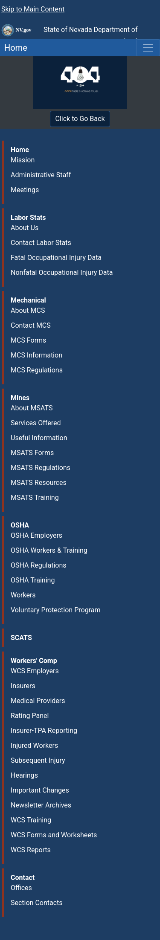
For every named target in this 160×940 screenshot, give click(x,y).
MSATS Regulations (40, 468)
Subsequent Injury (38, 760)
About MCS (28, 310)
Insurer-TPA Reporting (44, 731)
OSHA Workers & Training (49, 550)
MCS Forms (28, 340)
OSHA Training (33, 580)
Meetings (25, 190)
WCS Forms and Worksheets (54, 835)
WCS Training (31, 820)
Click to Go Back (80, 119)
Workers (23, 595)
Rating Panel (30, 716)
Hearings (24, 775)
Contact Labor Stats (41, 243)
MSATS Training (35, 497)
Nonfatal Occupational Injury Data (62, 272)
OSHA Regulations (39, 565)
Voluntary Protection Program (55, 610)
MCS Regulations (37, 370)
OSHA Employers (36, 535)
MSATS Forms (32, 453)
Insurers (23, 686)
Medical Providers (38, 701)
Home (13, 48)
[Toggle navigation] (148, 47)
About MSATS (31, 408)
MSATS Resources (39, 483)
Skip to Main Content (32, 9)
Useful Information (39, 438)
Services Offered (36, 423)
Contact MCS (31, 325)
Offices (21, 888)
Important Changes (40, 790)
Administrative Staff (41, 175)
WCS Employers (35, 671)
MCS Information (36, 355)
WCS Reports (31, 850)
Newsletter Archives (41, 805)
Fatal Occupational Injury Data (56, 258)
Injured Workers (34, 745)
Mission (23, 160)
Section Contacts (37, 903)
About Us (24, 228)
